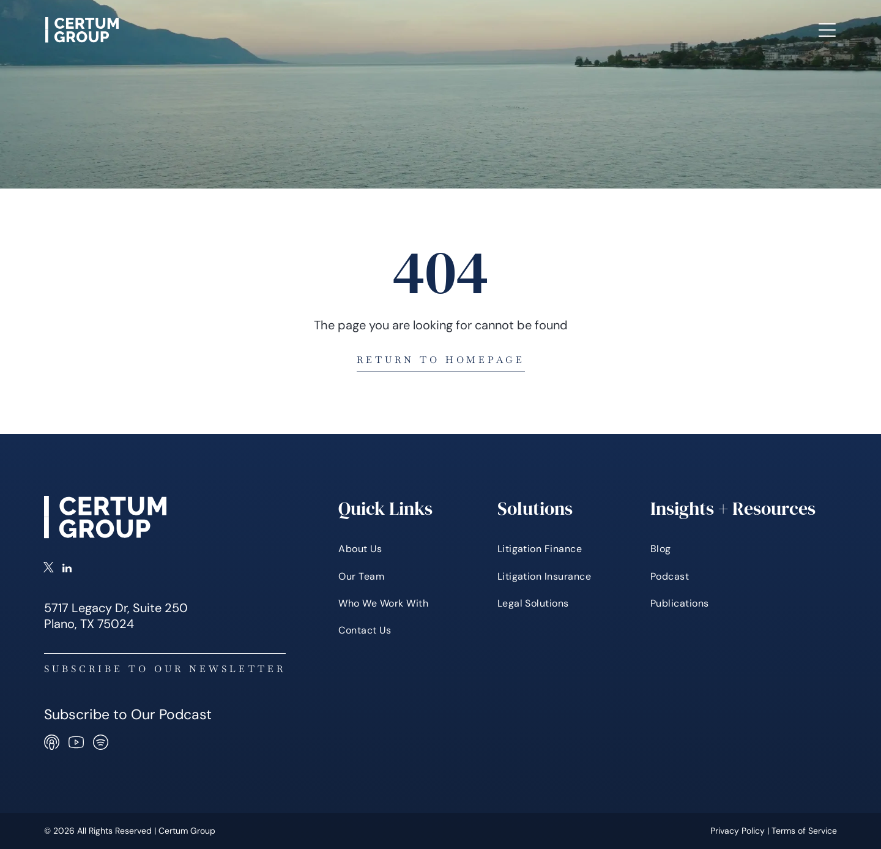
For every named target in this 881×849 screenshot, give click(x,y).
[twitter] (48, 569)
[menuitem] (223, 30)
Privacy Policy (737, 830)
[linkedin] (67, 569)
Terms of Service (804, 830)
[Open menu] (827, 30)
